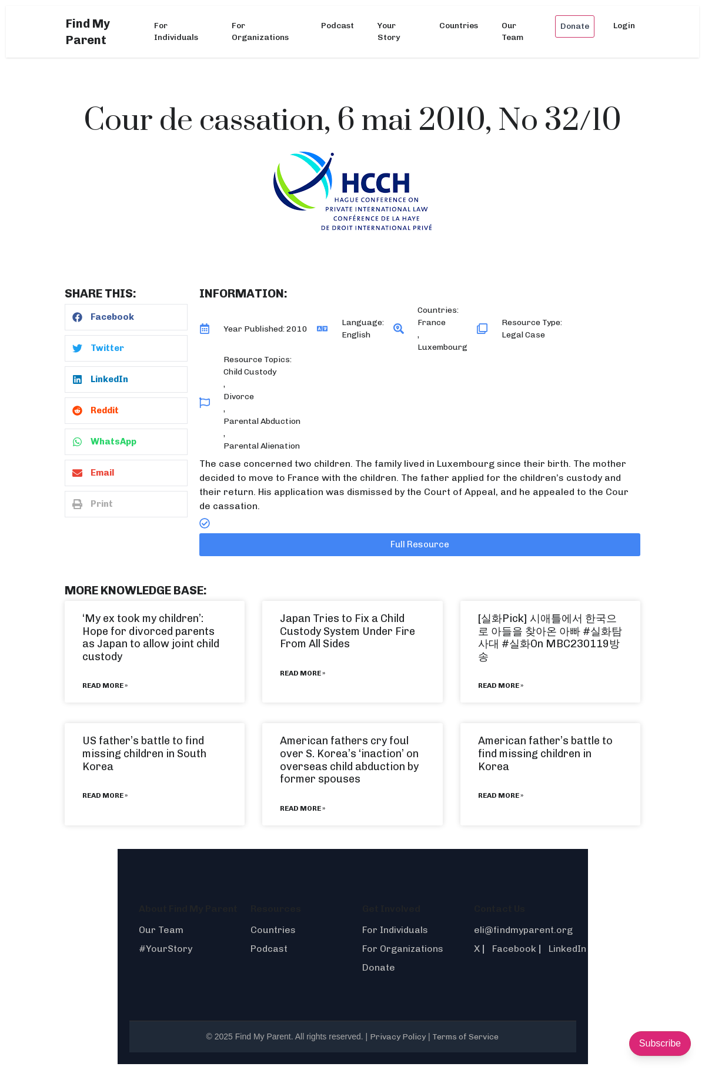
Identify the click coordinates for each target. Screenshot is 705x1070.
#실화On (522, 643)
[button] (126, 317)
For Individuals (176, 31)
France (431, 322)
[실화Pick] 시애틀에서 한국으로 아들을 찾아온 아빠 (547, 625)
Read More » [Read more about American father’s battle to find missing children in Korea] (500, 795)
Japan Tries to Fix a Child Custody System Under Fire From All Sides (347, 631)
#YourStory (165, 948)
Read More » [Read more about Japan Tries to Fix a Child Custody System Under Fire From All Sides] (302, 673)
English (356, 335)
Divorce (238, 397)
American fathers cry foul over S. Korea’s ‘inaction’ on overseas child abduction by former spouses (349, 759)
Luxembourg (442, 347)
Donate (574, 26)
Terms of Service (465, 1037)
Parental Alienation (261, 446)
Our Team (512, 31)
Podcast (337, 26)
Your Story (388, 31)
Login (624, 26)
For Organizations (260, 31)
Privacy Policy (398, 1037)
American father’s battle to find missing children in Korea (545, 753)
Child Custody (249, 372)
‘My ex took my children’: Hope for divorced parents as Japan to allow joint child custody (150, 637)
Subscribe (660, 1043)
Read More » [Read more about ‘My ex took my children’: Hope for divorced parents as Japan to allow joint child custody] (105, 685)
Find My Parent (88, 31)
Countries (458, 26)
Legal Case (523, 335)
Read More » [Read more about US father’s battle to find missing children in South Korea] (105, 795)
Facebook (514, 948)
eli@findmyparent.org (523, 929)
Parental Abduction (261, 421)
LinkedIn (567, 948)
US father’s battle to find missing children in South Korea (144, 753)
